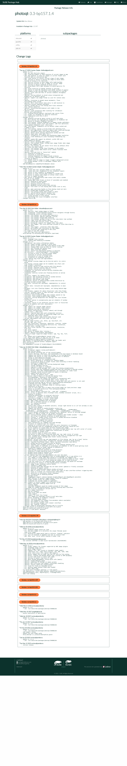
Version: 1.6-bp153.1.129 (30, 667)
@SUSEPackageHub (23, 754)
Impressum (19, 757)
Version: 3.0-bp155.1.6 (29, 228)
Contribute (98, 2)
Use (90, 2)
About (123, 2)
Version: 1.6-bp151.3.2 (29, 681)
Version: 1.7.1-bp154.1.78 (30, 594)
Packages (108, 2)
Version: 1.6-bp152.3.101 (30, 674)
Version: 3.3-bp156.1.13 (29, 66)
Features (82, 2)
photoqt (21, 14)
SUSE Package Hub (11, 2)
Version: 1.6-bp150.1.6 (29, 688)
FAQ (116, 2)
